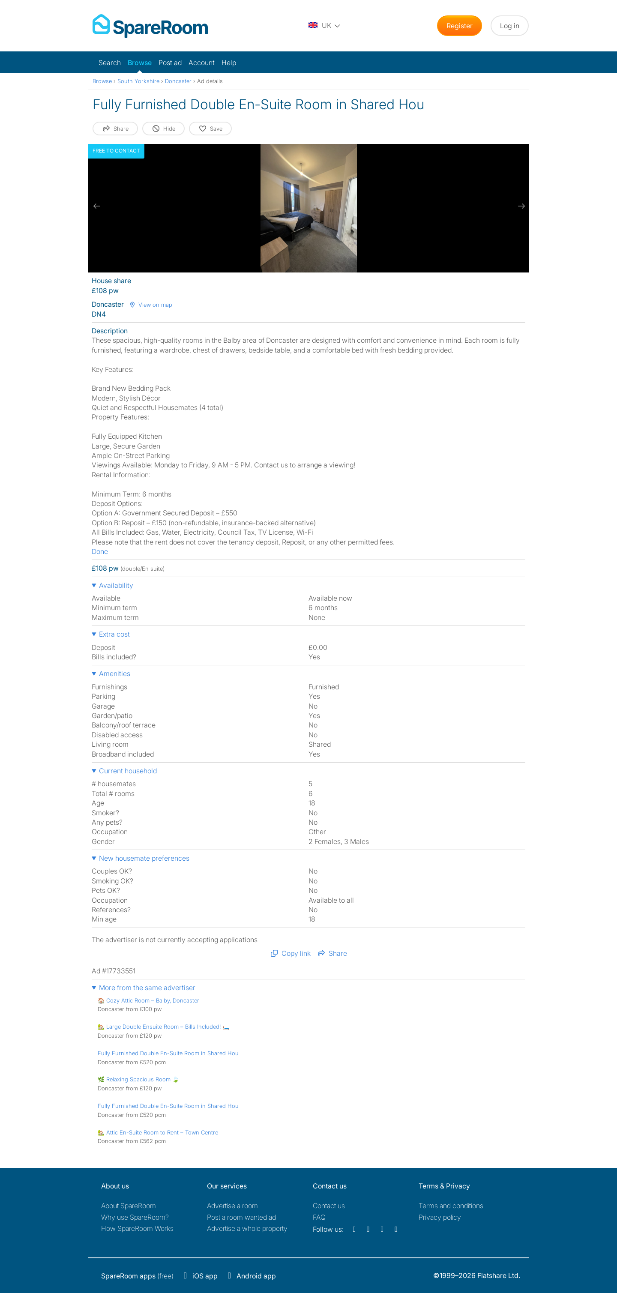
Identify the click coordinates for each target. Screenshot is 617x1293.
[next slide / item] (520, 206)
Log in (509, 25)
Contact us (329, 1205)
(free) (137, 1276)
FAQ (319, 1217)
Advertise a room (232, 1205)
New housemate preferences (144, 858)
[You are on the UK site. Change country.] (325, 25)
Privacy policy (440, 1217)
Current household (128, 770)
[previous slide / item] (96, 206)
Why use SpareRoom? (135, 1217)
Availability (116, 585)
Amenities (114, 673)
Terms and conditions (451, 1205)
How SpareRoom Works (137, 1228)
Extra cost (114, 634)
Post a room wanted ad (241, 1217)
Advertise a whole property (247, 1228)
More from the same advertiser (147, 987)
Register (459, 25)
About (128, 1205)
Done (100, 551)
